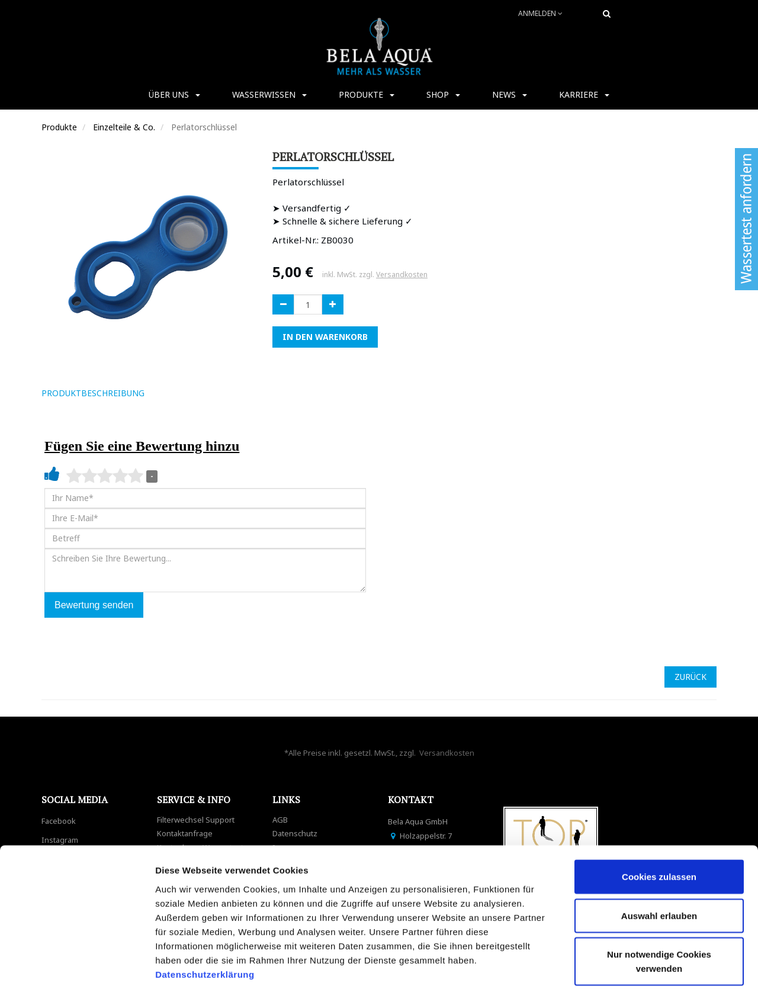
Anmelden (540, 13)
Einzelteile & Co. (124, 127)
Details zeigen (630, 972)
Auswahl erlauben (659, 864)
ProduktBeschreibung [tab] (92, 393)
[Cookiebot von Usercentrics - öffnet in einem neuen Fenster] (77, 972)
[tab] (170, 393)
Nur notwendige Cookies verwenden (659, 910)
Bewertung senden (93, 605)
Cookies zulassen (659, 825)
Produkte (59, 127)
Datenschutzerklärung (206, 922)
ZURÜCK (690, 676)
